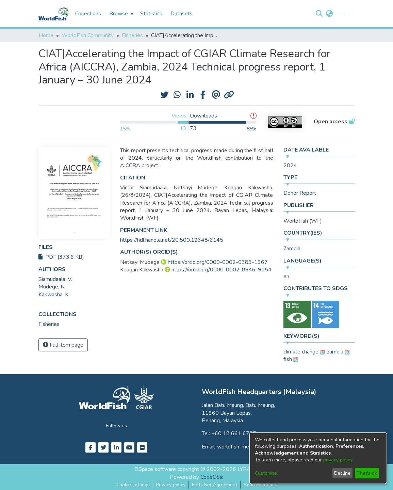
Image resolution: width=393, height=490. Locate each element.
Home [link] (46, 35)
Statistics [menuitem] (151, 13)
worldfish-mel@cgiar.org (246, 447)
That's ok (367, 473)
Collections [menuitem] (88, 13)
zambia (335, 351)
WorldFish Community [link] (88, 35)
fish (287, 359)
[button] (319, 14)
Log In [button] (344, 13)
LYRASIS (248, 469)
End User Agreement (214, 484)
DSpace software (155, 469)
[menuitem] (120, 13)
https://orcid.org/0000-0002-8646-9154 (221, 269)
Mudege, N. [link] (52, 286)
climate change (300, 351)
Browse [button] (118, 13)
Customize (266, 473)
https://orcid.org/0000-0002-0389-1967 (218, 262)
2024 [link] (290, 165)
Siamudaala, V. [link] (55, 279)
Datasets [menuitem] (181, 13)
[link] (49, 324)
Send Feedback (260, 484)
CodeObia (212, 477)
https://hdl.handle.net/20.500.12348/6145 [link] (171, 240)
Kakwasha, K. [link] (53, 294)
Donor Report (299, 193)
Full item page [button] (63, 345)
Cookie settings (133, 484)
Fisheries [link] (132, 35)
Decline (342, 473)
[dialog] (318, 458)
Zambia (291, 248)
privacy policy (337, 460)
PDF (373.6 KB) (61, 257)
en (286, 276)
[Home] (53, 13)
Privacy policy (170, 484)
